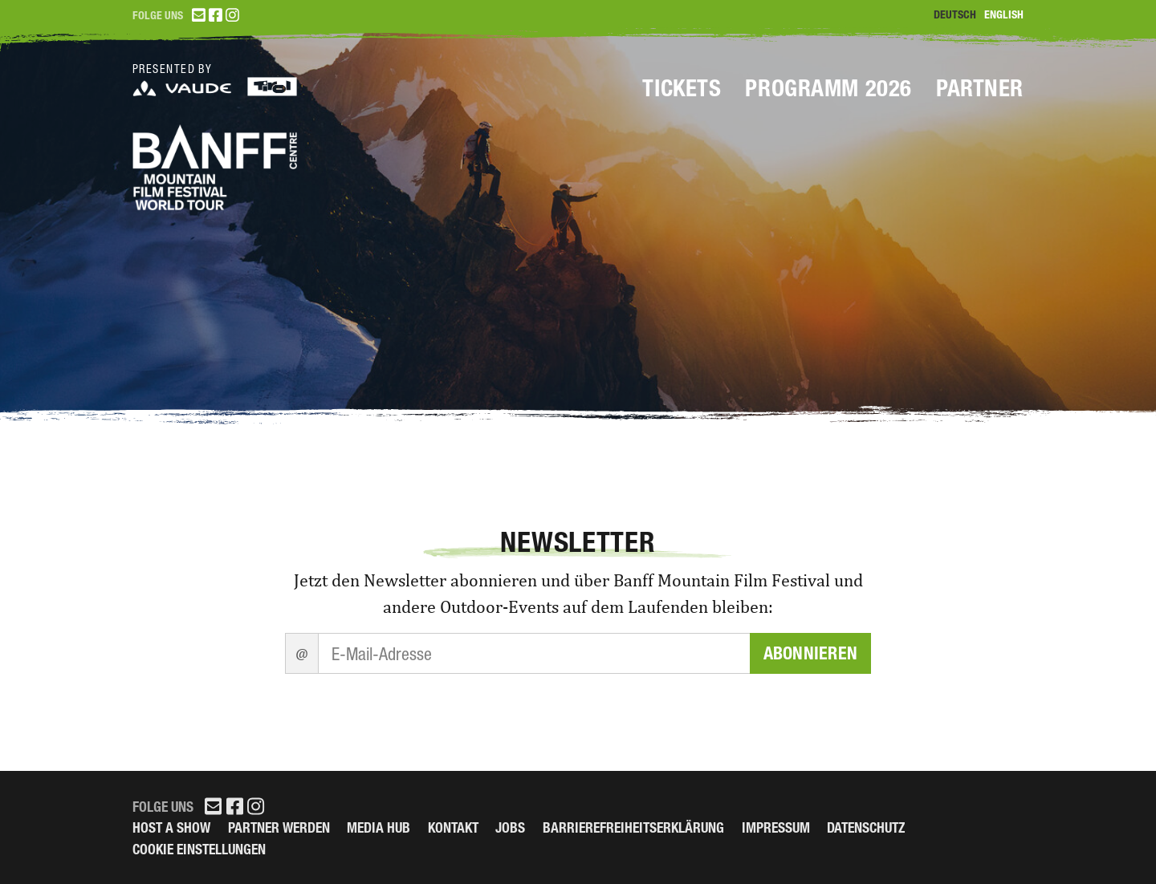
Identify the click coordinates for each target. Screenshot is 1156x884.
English (1004, 15)
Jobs (510, 827)
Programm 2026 (828, 88)
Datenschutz (866, 827)
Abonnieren (810, 653)
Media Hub (378, 827)
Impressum (776, 827)
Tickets (681, 88)
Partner (980, 88)
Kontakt (453, 827)
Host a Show (171, 827)
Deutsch (955, 15)
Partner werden (279, 827)
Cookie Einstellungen (199, 849)
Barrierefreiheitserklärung (633, 827)
